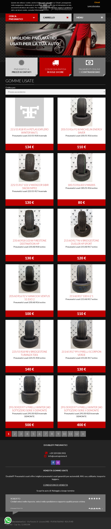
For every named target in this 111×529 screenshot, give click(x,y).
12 (76, 433)
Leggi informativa (94, 6)
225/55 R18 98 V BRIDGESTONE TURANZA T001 (29, 353)
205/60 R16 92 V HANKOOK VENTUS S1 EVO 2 (29, 298)
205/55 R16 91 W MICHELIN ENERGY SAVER (81, 131)
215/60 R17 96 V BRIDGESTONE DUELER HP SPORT (81, 242)
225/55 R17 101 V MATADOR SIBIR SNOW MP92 (30, 186)
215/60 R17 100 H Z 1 (81, 296)
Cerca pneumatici (16, 17)
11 (70, 433)
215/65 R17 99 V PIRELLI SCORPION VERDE (81, 353)
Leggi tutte (96, 509)
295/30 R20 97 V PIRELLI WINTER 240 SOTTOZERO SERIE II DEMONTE (29, 409)
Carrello (49, 17)
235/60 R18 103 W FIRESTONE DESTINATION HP (29, 242)
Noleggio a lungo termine (63, 490)
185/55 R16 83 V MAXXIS (81, 184)
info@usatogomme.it (57, 456)
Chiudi (97, 2)
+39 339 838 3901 (57, 453)
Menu (79, 17)
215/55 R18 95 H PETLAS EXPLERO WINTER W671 (29, 131)
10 (64, 433)
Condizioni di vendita (55, 485)
